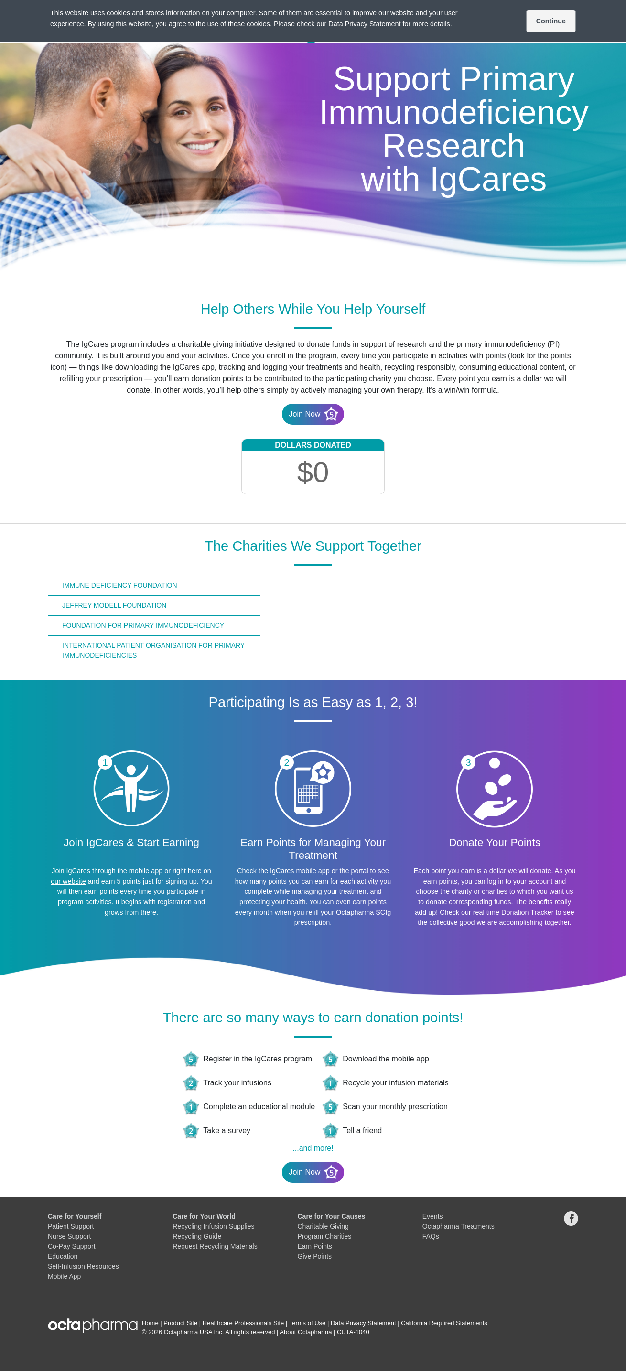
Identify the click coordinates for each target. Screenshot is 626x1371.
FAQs (430, 1236)
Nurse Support (69, 1236)
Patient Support (71, 1226)
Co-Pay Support (72, 1246)
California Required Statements (444, 1323)
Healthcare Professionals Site (243, 1323)
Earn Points (315, 1246)
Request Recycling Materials (215, 1246)
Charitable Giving (323, 1226)
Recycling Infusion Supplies (213, 1226)
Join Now (314, 414)
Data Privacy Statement (363, 1323)
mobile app (145, 871)
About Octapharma (306, 1332)
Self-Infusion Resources (83, 1266)
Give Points (315, 1256)
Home (150, 1323)
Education (62, 1256)
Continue (551, 21)
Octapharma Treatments (458, 1226)
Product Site (180, 1323)
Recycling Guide (197, 1236)
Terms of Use (307, 1323)
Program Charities (325, 1236)
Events (432, 1216)
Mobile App (64, 1276)
